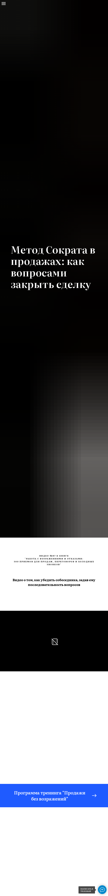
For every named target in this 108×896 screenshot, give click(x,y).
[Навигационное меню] (4, 3)
